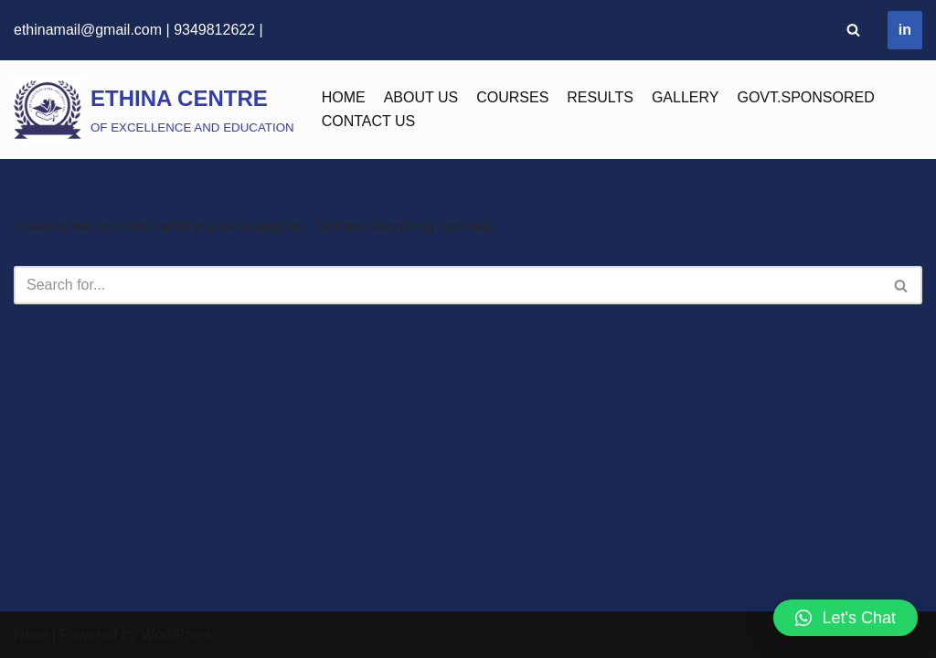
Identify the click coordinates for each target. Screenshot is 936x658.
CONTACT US (369, 121)
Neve (31, 634)
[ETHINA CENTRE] (154, 110)
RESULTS (600, 97)
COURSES (512, 97)
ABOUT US (421, 97)
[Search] (853, 30)
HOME (344, 97)
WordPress (177, 634)
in (905, 29)
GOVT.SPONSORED (805, 97)
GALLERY (685, 97)
